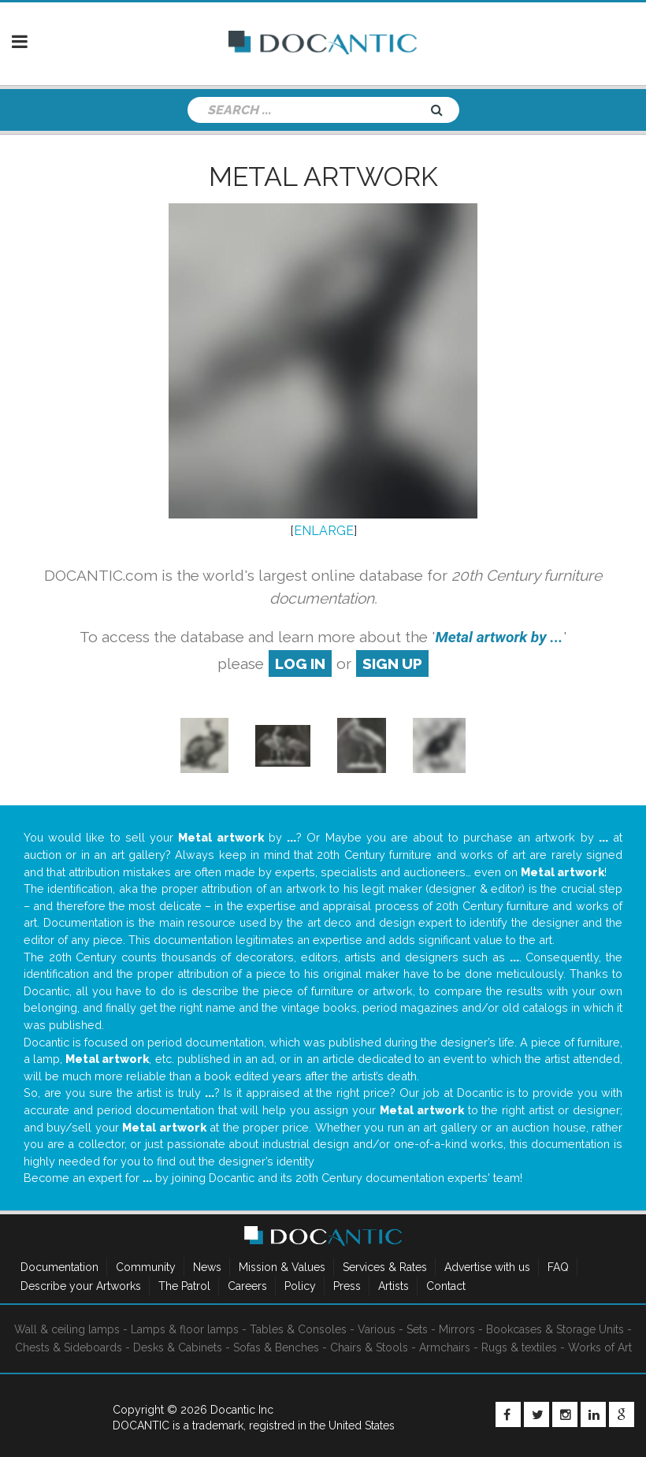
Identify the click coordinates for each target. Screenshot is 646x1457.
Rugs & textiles (519, 1347)
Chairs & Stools (369, 1347)
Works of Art (600, 1347)
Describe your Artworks (80, 1286)
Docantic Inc (241, 1409)
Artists (393, 1286)
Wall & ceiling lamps (67, 1329)
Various (376, 1329)
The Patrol (184, 1286)
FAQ (558, 1267)
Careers (247, 1286)
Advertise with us (487, 1267)
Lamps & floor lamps (185, 1329)
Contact (446, 1286)
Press (347, 1286)
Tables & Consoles (298, 1329)
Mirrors (457, 1329)
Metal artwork (323, 176)
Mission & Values (282, 1267)
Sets (417, 1329)
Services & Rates (385, 1267)
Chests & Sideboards (68, 1347)
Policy (300, 1286)
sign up (392, 663)
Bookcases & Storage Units (555, 1329)
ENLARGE (324, 530)
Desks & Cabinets (177, 1347)
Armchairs (444, 1347)
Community (146, 1267)
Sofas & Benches (276, 1347)
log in (300, 663)
